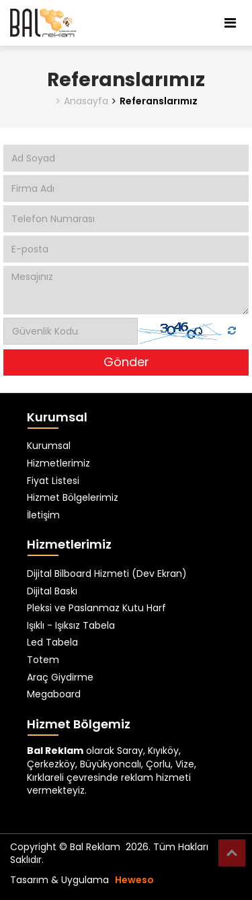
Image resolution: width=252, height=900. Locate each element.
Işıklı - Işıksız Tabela (71, 625)
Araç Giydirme (60, 677)
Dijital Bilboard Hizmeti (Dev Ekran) (107, 573)
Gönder (126, 361)
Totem (43, 660)
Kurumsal (49, 446)
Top (231, 852)
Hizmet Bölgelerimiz (72, 497)
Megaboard (54, 694)
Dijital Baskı (52, 591)
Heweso (134, 880)
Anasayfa (82, 101)
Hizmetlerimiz (58, 463)
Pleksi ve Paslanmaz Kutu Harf (96, 608)
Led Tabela (52, 642)
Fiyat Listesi (53, 481)
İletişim (43, 515)
